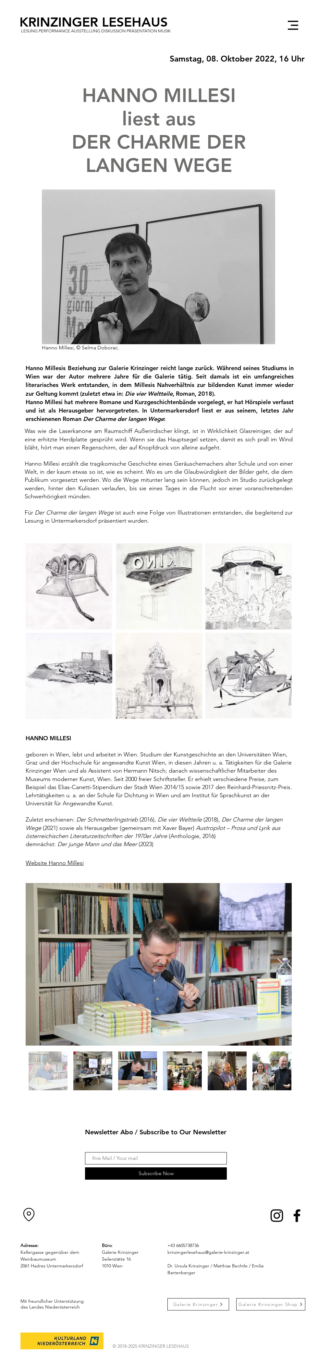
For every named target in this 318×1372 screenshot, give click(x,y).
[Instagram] (276, 1215)
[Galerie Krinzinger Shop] (270, 1304)
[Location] (28, 1214)
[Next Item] (280, 964)
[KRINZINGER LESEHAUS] (98, 22)
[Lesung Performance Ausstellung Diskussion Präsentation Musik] (95, 31)
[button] (293, 25)
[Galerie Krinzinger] (198, 1304)
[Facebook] (296, 1215)
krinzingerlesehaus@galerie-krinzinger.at (208, 1252)
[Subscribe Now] (156, 1173)
